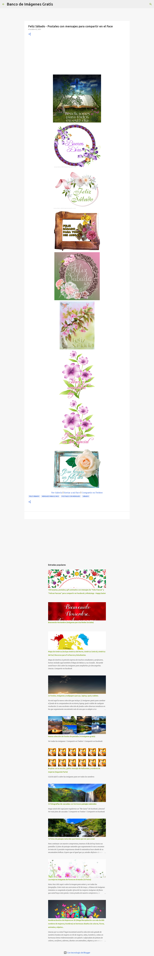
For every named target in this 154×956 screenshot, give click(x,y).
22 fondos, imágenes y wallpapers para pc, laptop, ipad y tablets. (73, 696)
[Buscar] (56, 4)
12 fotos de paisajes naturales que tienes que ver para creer (71, 839)
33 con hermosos (72, 804)
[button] (29, 34)
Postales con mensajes (71, 496)
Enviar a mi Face (72, 492)
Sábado (86, 496)
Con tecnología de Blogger (77, 953)
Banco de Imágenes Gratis (30, 4)
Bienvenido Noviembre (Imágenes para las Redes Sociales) (71, 622)
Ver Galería (56, 492)
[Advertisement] (77, 56)
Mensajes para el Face (50, 496)
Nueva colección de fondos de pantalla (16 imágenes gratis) (71, 736)
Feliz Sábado (34, 496)
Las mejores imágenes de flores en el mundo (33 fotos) (69, 880)
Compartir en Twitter (92, 492)
